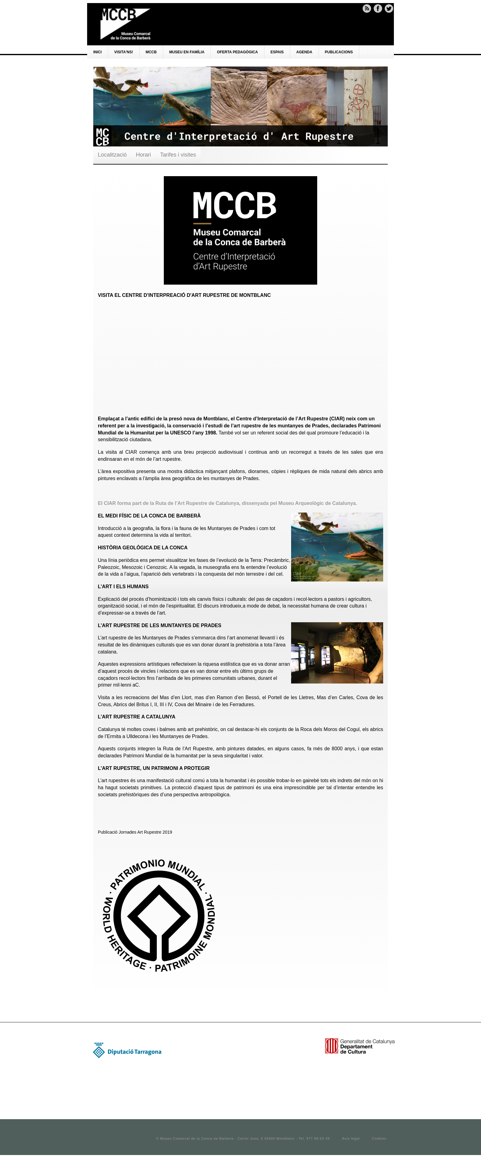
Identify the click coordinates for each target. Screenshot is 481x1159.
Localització (112, 155)
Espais (277, 52)
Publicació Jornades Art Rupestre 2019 (135, 832)
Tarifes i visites (178, 155)
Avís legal (351, 1138)
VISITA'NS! (123, 52)
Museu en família (187, 52)
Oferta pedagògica (237, 52)
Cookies (379, 1138)
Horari (143, 155)
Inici (97, 52)
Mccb (151, 52)
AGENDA (304, 52)
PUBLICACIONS (339, 52)
